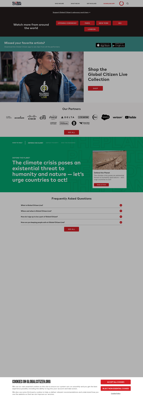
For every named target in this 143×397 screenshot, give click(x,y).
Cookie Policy (115, 393)
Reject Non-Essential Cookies (116, 388)
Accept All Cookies (115, 382)
